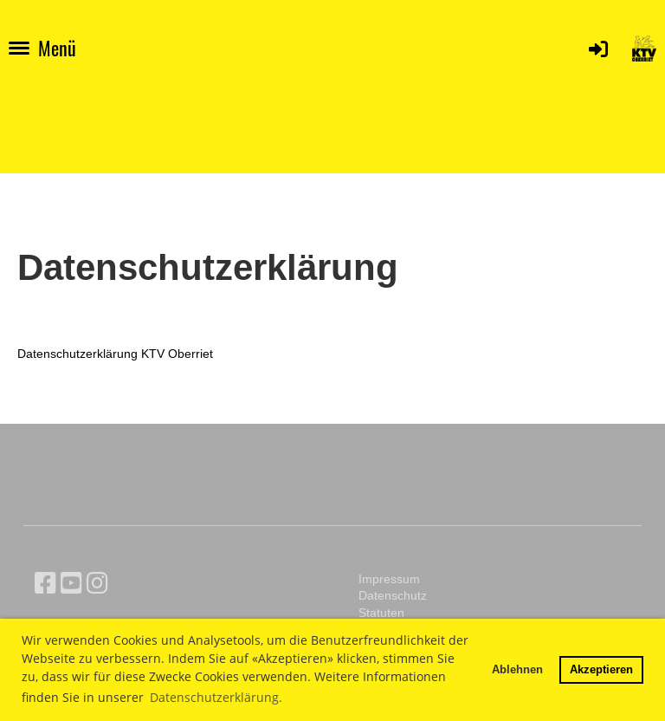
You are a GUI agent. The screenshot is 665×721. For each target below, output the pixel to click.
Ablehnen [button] (517, 669)
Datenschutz (392, 595)
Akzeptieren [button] (601, 669)
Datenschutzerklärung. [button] (216, 697)
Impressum (389, 579)
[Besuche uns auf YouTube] (71, 583)
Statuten (381, 613)
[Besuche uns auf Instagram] (97, 583)
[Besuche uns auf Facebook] (45, 583)
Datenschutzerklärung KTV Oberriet (115, 353)
